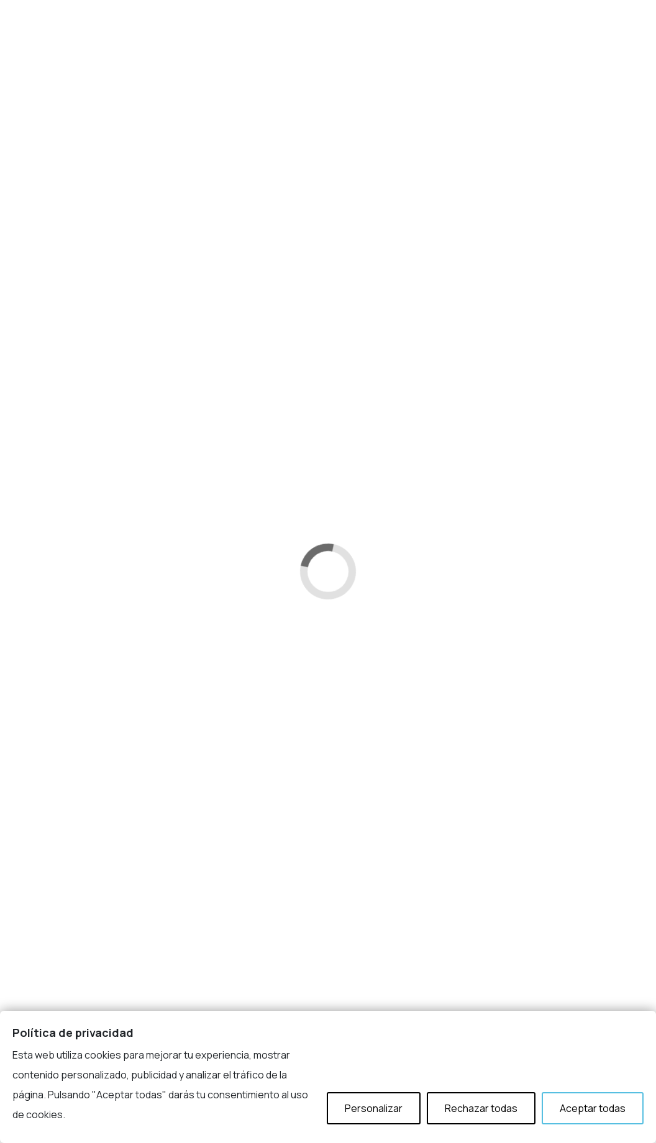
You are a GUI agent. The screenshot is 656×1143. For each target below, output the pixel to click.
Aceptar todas (593, 1108)
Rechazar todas (481, 1108)
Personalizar (374, 1108)
